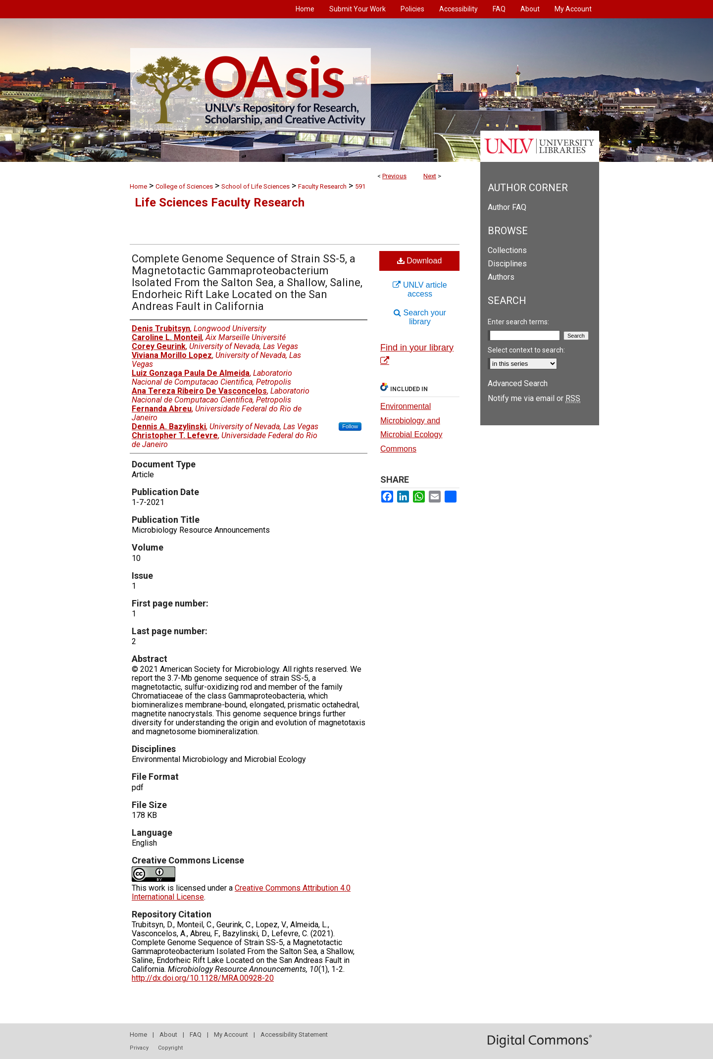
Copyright (170, 1048)
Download (419, 260)
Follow (350, 426)
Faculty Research (322, 186)
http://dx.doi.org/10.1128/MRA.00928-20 (203, 978)
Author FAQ (507, 207)
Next (429, 176)
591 (360, 186)
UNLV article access (420, 289)
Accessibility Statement (294, 1034)
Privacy (139, 1048)
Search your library (420, 317)
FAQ (196, 1034)
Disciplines (507, 263)
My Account (231, 1034)
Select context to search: (526, 350)
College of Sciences (184, 186)
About (168, 1034)
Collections (507, 250)
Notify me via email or (534, 398)
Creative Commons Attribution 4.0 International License (241, 892)
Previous (394, 176)
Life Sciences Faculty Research (220, 202)
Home (138, 186)
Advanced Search (518, 383)
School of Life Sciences (255, 186)
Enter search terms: (518, 322)
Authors (501, 277)
